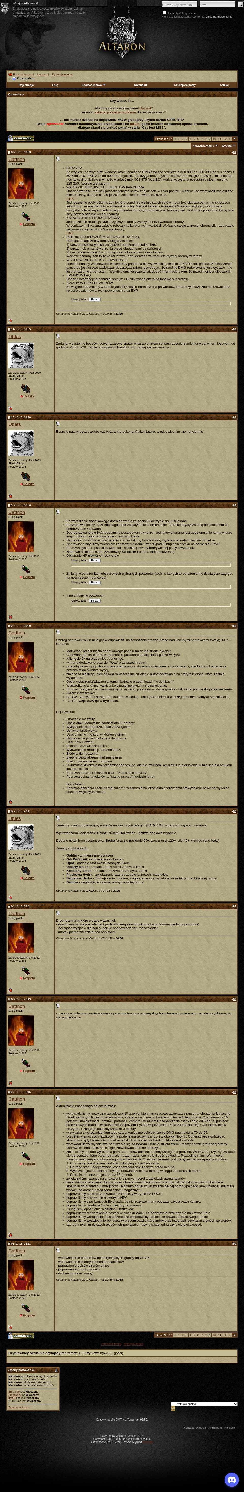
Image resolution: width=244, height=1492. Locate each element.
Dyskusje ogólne (62, 74)
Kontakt (189, 1427)
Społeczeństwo (94, 85)
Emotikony (14, 1394)
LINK (70, 199)
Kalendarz (141, 85)
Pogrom (29, 224)
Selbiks (28, 396)
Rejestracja (26, 85)
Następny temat (133, 1344)
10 (214, 138)
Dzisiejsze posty (185, 85)
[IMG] (11, 1397)
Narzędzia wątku (203, 145)
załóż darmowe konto (219, 16)
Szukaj (224, 85)
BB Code (14, 1391)
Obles (14, 336)
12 (224, 138)
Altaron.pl (43, 74)
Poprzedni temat (111, 1344)
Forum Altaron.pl (23, 74)
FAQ (55, 85)
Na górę (229, 1427)
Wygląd (227, 145)
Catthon (16, 159)
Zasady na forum (18, 1407)
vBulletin (148, 1442)
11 (219, 138)
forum (135, 124)
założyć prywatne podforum (115, 112)
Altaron (122, 37)
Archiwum (215, 1427)
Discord (145, 108)
